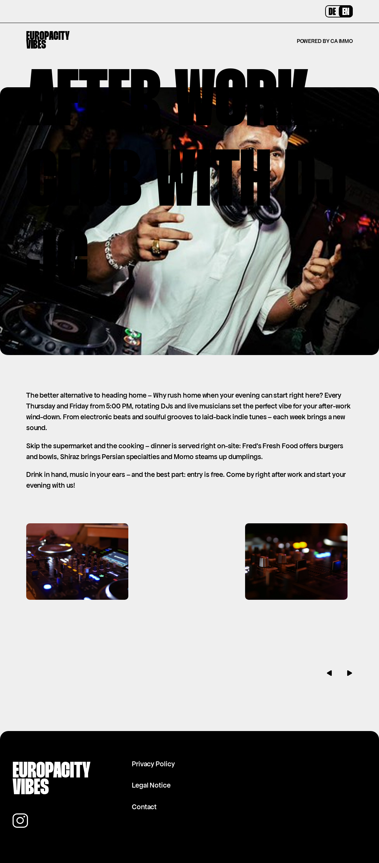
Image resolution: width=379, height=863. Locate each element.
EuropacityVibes (48, 41)
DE (332, 12)
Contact (144, 807)
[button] (329, 672)
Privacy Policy (153, 764)
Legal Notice (151, 785)
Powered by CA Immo (325, 41)
